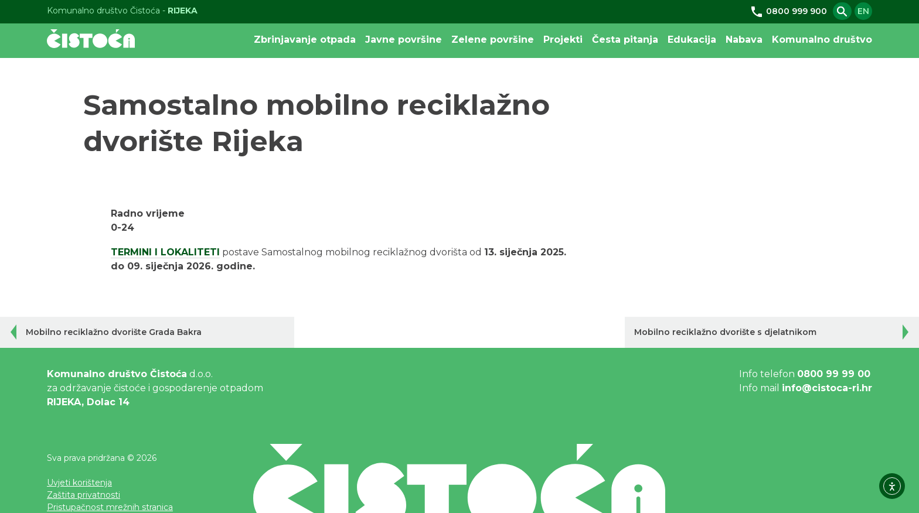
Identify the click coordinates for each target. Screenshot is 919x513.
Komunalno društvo (822, 39)
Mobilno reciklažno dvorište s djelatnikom (725, 332)
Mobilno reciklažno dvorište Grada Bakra (114, 332)
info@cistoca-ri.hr (827, 388)
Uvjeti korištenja (79, 482)
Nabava (744, 39)
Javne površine (403, 39)
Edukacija (692, 39)
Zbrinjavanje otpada (305, 39)
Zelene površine (492, 39)
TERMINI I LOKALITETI (165, 252)
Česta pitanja (625, 39)
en (863, 11)
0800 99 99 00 (833, 373)
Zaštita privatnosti (83, 495)
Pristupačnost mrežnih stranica (110, 507)
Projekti (563, 39)
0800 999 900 (788, 11)
